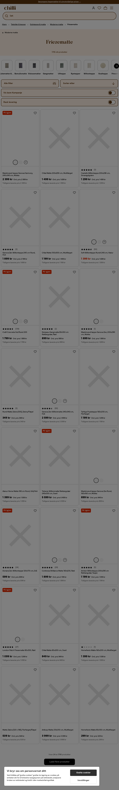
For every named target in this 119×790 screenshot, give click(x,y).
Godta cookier (83, 773)
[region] (51, 776)
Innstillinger (83, 780)
